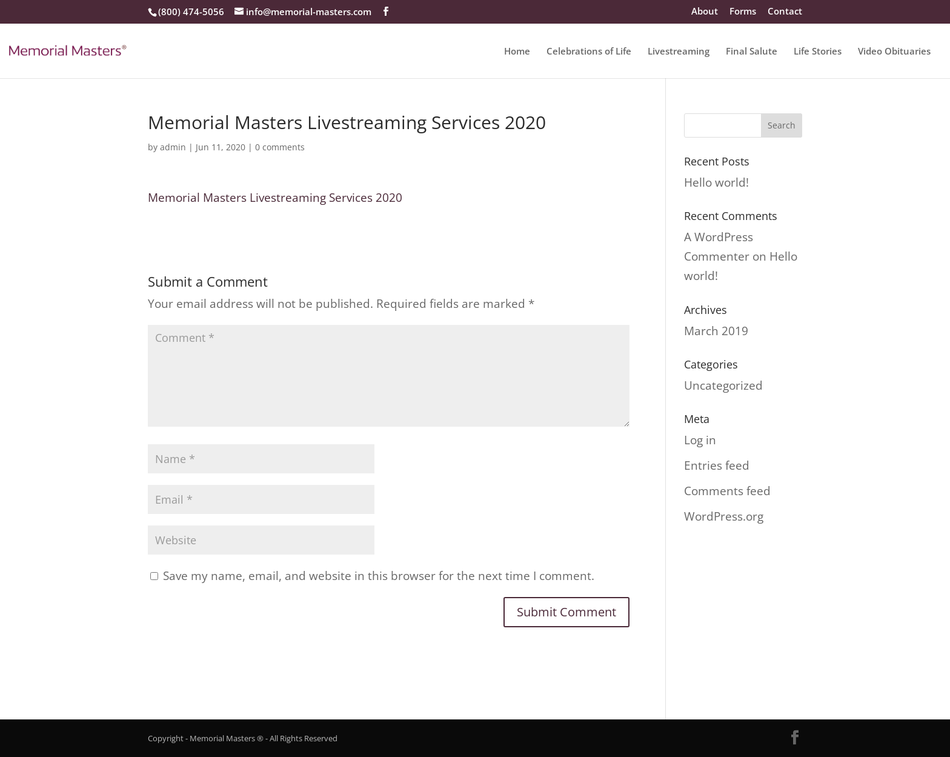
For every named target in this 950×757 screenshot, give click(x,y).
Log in (700, 440)
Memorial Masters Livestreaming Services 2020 (275, 197)
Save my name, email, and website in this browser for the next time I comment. (378, 576)
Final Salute (751, 52)
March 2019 (716, 331)
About (704, 12)
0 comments (280, 147)
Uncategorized (723, 385)
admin (173, 147)
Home (517, 52)
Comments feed (727, 491)
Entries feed (716, 465)
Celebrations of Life (588, 52)
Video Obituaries (894, 52)
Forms (742, 12)
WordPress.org (723, 516)
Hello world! (716, 182)
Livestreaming (678, 52)
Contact (785, 12)
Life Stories (818, 52)
